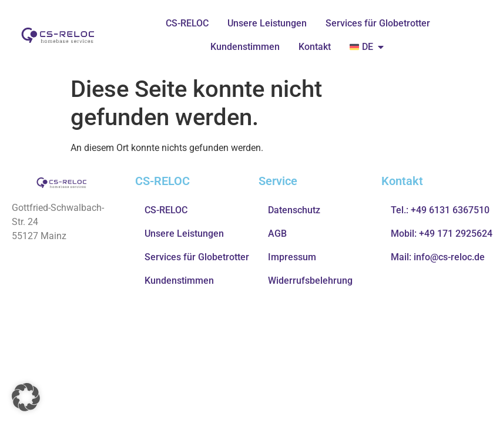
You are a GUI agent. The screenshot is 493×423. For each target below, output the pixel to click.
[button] (26, 397)
